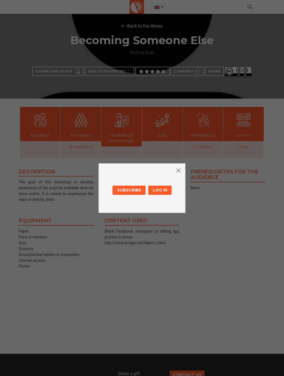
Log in (160, 190)
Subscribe (129, 190)
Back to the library (145, 26)
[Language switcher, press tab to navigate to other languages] (159, 7)
